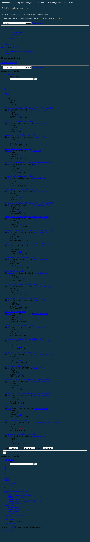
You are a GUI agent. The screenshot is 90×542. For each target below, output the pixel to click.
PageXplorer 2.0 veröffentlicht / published (20, 257)
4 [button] (5, 87)
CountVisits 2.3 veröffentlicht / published (19, 176)
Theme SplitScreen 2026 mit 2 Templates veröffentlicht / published (29, 230)
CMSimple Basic (39, 368)
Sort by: (26, 448)
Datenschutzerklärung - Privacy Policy (35, 14)
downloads (48, 19)
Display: (10, 448)
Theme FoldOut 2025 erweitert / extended (20, 325)
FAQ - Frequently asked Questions (46, 422)
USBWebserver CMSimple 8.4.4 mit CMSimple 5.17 (24, 339)
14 (13, 47)
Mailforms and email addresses (16, 420)
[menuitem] (16, 32)
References (37, 151)
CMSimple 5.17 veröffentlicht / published (20, 352)
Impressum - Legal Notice (11, 14)
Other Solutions (42, 273)
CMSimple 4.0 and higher (42, 110)
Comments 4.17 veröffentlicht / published (20, 434)
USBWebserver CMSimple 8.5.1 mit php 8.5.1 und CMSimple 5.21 (29, 203)
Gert (9, 110)
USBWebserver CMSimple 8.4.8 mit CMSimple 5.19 (24, 285)
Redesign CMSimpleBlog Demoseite (18, 149)
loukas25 (10, 273)
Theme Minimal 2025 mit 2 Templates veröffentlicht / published (28, 380)
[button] (9, 75)
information (9, 19)
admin (9, 422)
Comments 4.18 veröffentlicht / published (20, 135)
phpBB (12, 527)
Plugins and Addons (41, 124)
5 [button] (5, 89)
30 (15, 47)
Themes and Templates (41, 219)
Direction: (44, 448)
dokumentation (29, 19)
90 (17, 47)
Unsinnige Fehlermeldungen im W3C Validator (22, 189)
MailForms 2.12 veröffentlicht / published (20, 122)
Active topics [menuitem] (4, 47)
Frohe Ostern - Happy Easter (15, 312)
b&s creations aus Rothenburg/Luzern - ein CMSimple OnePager (28, 162)
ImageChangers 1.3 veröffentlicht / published (21, 298)
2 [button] (5, 83)
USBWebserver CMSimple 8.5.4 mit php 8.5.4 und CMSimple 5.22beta (30, 108)
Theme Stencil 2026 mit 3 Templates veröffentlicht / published (27, 217)
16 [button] (6, 93)
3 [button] (5, 85)
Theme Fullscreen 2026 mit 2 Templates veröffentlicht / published (28, 244)
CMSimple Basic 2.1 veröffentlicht (17, 366)
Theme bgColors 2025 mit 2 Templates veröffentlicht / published (28, 393)
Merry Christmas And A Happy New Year (20, 407)
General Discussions (40, 191)
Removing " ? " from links (14, 271)
